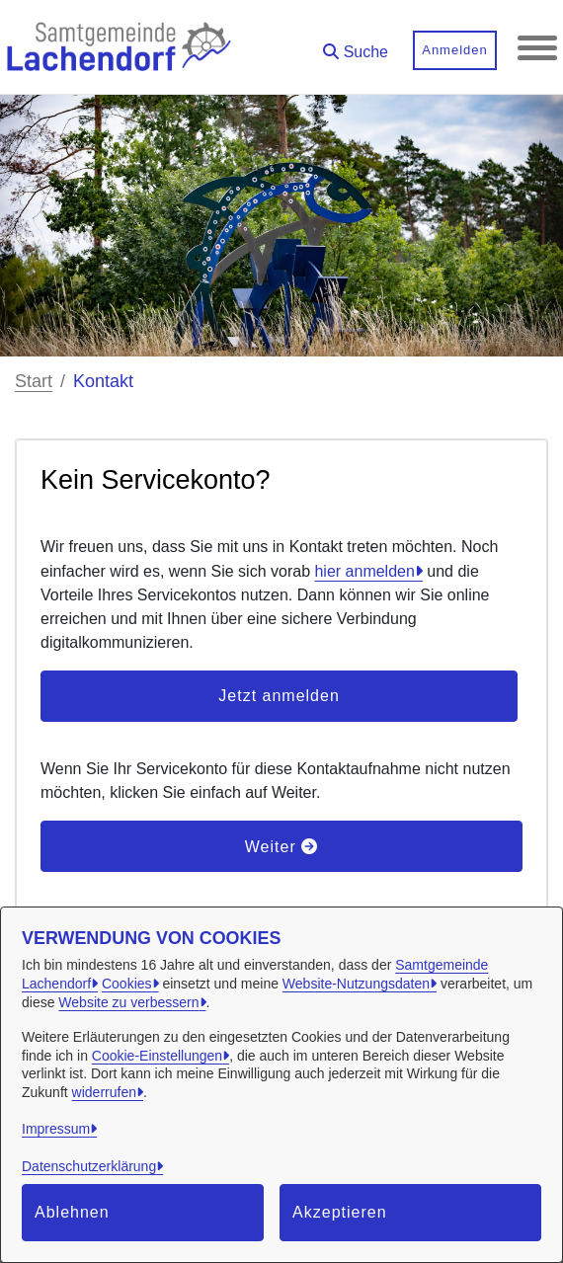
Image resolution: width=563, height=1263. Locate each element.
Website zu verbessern (128, 1002)
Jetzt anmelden (279, 695)
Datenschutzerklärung (89, 1166)
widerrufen (104, 1092)
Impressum (56, 1129)
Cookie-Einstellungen (157, 1056)
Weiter (281, 846)
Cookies (127, 983)
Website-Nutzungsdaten (356, 983)
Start (33, 381)
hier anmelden (364, 571)
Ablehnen (72, 1212)
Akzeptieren (339, 1212)
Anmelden (455, 49)
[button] (355, 45)
